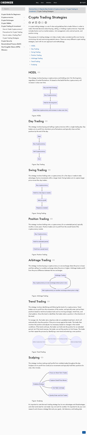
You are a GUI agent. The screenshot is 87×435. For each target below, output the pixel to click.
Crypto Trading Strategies (11, 38)
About (55, 2)
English (83, 2)
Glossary (4, 50)
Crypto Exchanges (7, 20)
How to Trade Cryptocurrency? (12, 29)
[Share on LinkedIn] (36, 22)
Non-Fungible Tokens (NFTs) (10, 47)
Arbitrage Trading (36, 58)
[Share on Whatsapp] (43, 22)
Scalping (34, 64)
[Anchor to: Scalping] (42, 356)
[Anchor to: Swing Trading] (49, 170)
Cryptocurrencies (7, 17)
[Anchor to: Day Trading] (46, 121)
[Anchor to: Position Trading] (51, 218)
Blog (37, 2)
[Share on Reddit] (39, 22)
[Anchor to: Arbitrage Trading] (53, 259)
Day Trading (35, 49)
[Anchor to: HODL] (39, 72)
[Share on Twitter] (33, 22)
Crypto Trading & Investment (11, 26)
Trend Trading (35, 61)
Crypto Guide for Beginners (10, 14)
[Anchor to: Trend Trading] (48, 301)
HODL (33, 46)
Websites (48, 2)
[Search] (13, 9)
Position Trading (36, 55)
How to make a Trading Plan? (12, 35)
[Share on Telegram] (46, 22)
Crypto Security (6, 41)
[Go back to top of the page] (84, 432)
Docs (42, 2)
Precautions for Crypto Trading (12, 32)
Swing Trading (35, 52)
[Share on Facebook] (30, 22)
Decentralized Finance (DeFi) (11, 44)
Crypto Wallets (6, 23)
